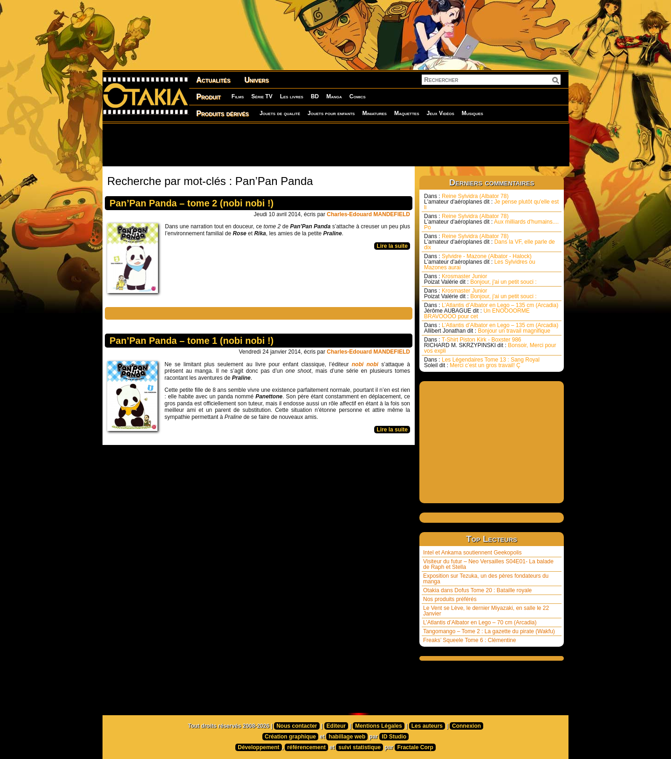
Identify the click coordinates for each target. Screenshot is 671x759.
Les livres (291, 96)
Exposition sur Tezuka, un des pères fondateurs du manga (485, 579)
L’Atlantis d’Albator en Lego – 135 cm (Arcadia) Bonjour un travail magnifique (491, 328)
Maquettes (406, 113)
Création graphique (290, 736)
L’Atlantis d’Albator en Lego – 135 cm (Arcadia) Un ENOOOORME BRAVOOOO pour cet (491, 311)
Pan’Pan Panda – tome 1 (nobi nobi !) (192, 340)
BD (315, 96)
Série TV (261, 96)
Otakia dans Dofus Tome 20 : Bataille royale (477, 590)
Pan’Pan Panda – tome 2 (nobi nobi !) (192, 203)
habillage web (347, 736)
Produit (208, 97)
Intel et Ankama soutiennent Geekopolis (472, 552)
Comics (357, 96)
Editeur (336, 726)
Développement (258, 747)
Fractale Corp (415, 747)
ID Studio (394, 736)
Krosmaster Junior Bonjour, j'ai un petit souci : (480, 279)
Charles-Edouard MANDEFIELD (368, 214)
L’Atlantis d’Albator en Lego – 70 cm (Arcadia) (479, 622)
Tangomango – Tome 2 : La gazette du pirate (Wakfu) (489, 631)
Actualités (213, 80)
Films (238, 96)
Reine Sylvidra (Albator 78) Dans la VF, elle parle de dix (489, 242)
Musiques (472, 113)
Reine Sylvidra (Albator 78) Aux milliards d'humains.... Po (491, 222)
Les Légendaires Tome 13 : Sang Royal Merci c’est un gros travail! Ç (482, 362)
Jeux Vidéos (440, 113)
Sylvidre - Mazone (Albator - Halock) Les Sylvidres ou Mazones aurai (479, 262)
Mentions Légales (378, 726)
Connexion (466, 726)
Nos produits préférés (450, 599)
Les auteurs (427, 726)
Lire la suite (392, 246)
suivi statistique (359, 747)
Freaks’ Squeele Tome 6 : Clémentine (469, 640)
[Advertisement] (335, 144)
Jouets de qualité (280, 113)
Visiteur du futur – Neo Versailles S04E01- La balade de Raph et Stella (488, 564)
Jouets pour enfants (331, 113)
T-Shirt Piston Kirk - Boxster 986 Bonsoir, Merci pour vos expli (490, 345)
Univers (256, 80)
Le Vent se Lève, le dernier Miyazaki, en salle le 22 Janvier (486, 611)
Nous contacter (296, 726)
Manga (334, 96)
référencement (306, 747)
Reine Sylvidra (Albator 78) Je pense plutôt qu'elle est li (491, 202)
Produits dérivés (222, 113)
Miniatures (374, 113)
